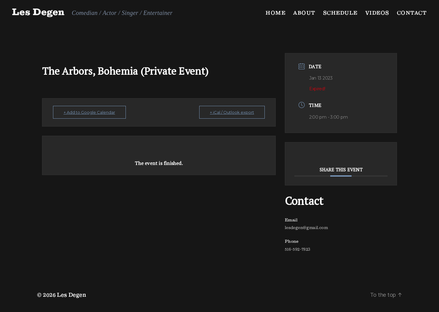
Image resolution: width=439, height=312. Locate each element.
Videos (377, 13)
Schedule (340, 13)
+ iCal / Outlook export (232, 112)
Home (275, 13)
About (304, 13)
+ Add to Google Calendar (89, 112)
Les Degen (71, 295)
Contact (412, 13)
